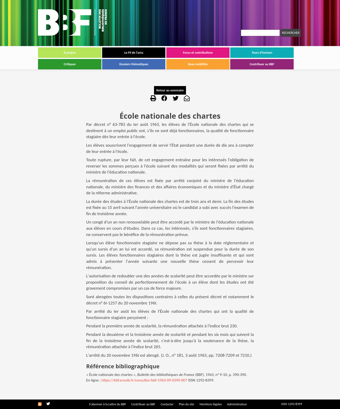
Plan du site (186, 404)
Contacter (167, 404)
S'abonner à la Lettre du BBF (107, 404)
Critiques (70, 64)
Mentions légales (210, 404)
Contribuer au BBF (262, 64)
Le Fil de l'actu (133, 53)
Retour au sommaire (170, 90)
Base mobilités (198, 64)
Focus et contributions (198, 53)
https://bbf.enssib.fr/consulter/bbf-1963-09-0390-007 (144, 380)
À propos (70, 53)
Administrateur (237, 404)
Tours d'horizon (262, 53)
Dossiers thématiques (133, 64)
